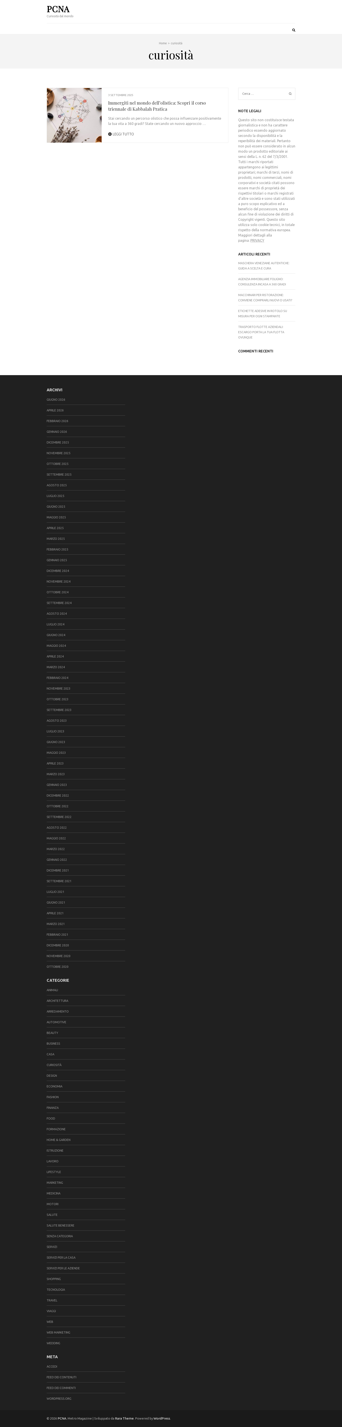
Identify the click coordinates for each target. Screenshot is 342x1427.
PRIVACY (257, 240)
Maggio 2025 (56, 517)
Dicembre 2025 (58, 442)
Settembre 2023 (59, 710)
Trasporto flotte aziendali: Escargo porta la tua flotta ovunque (261, 332)
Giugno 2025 (56, 506)
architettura (57, 1001)
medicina (53, 1193)
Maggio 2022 (56, 838)
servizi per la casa (61, 1257)
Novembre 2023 (58, 688)
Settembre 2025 (59, 474)
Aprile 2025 (55, 528)
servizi (52, 1247)
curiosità (54, 1065)
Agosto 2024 (57, 613)
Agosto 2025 (57, 485)
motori (52, 1204)
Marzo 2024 (56, 667)
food (51, 1118)
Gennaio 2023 (57, 785)
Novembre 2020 (58, 956)
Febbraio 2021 (57, 934)
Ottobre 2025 (57, 464)
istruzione (55, 1150)
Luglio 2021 (55, 892)
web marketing (58, 1332)
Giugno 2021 (56, 902)
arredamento (58, 1011)
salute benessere (60, 1225)
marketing (55, 1182)
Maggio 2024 (56, 645)
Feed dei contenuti (61, 1377)
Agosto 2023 (57, 720)
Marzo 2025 (56, 538)
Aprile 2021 (55, 913)
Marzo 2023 (56, 774)
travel (52, 1300)
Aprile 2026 (55, 410)
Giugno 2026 (56, 399)
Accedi (52, 1366)
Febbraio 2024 (57, 678)
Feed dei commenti (61, 1388)
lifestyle (54, 1172)
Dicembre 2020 (58, 945)
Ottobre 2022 (57, 806)
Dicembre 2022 (58, 795)
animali (52, 990)
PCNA (58, 8)
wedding (53, 1343)
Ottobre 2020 (57, 966)
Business (53, 1043)
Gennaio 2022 (57, 859)
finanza (53, 1108)
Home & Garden (58, 1140)
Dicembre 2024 (58, 571)
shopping (54, 1279)
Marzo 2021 (56, 924)
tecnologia (56, 1289)
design (52, 1075)
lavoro (52, 1161)
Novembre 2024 (58, 581)
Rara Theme (124, 1418)
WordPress (162, 1418)
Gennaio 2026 (57, 431)
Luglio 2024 (55, 624)
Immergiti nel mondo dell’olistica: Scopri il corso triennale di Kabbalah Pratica (157, 106)
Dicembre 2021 (58, 870)
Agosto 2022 (57, 827)
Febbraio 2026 (57, 421)
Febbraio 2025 (57, 549)
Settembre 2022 (59, 817)
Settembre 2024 (59, 603)
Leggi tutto (121, 134)
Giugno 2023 (56, 742)
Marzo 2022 (56, 849)
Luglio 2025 (55, 496)
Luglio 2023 (55, 731)
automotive (56, 1022)
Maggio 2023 (56, 752)
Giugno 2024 (56, 635)
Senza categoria (60, 1236)
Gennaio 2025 (57, 560)
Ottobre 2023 (57, 699)
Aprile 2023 (55, 763)
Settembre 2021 (59, 881)
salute (52, 1214)
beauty (52, 1033)
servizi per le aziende (63, 1268)
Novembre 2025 (58, 453)
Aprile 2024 (55, 656)
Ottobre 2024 (57, 592)
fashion (53, 1097)
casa (50, 1054)
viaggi (51, 1311)
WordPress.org (59, 1398)
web (50, 1321)
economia (54, 1086)
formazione (56, 1129)
